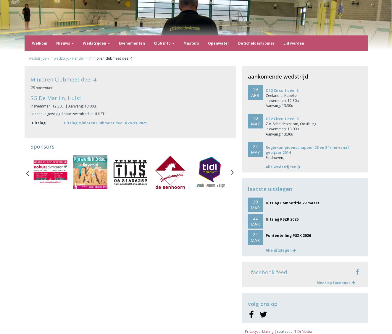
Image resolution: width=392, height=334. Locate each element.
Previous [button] (30, 172)
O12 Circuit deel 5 (282, 90)
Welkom (39, 43)
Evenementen (132, 43)
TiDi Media (303, 331)
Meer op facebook (336, 282)
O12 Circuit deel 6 (282, 118)
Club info (164, 43)
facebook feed (269, 272)
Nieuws (65, 43)
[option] (50, 172)
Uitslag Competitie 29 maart (292, 203)
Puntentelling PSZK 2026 (288, 235)
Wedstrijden (96, 43)
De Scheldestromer (256, 43)
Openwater (218, 43)
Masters (191, 43)
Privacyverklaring (259, 331)
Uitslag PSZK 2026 (282, 219)
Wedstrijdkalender (69, 58)
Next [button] (232, 172)
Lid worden (293, 43)
